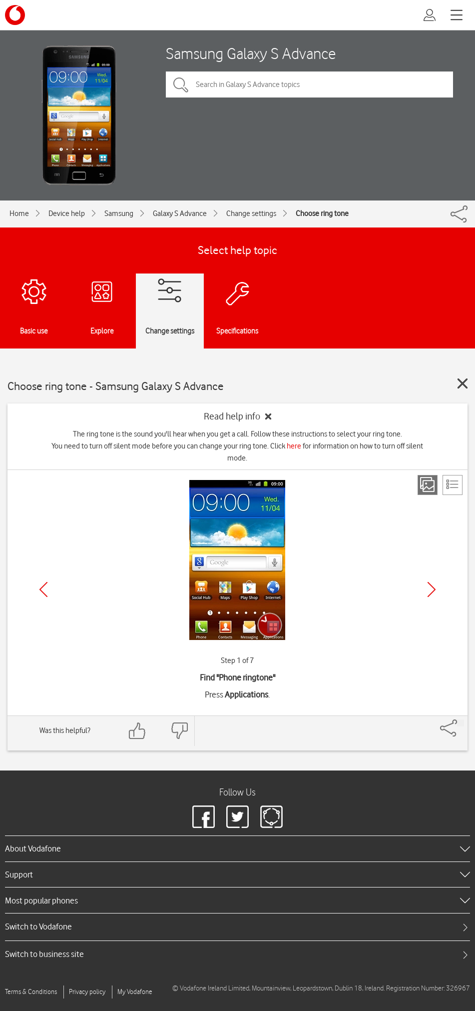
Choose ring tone (322, 213)
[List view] (453, 485)
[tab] (237, 926)
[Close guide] (463, 383)
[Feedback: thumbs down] (179, 730)
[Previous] (43, 589)
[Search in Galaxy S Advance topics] (309, 85)
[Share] (460, 723)
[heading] (237, 849)
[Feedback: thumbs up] (137, 730)
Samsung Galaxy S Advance (251, 53)
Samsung (118, 213)
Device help (66, 213)
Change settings (251, 213)
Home (19, 213)
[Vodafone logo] (15, 15)
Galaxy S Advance (180, 213)
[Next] (432, 589)
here (294, 446)
